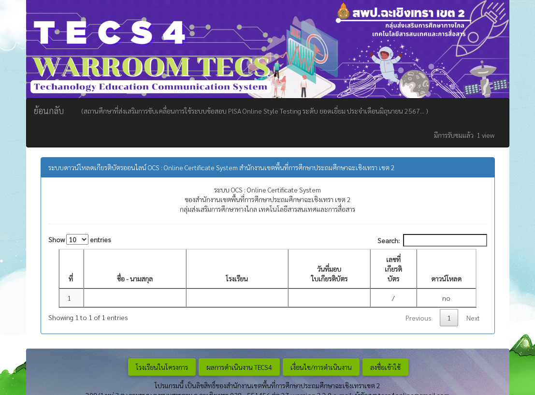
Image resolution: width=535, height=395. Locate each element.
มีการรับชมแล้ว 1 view (464, 135)
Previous (418, 317)
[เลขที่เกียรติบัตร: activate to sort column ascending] (393, 269)
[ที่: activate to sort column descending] (71, 269)
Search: (432, 240)
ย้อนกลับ (49, 110)
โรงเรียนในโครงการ (162, 367)
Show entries (79, 239)
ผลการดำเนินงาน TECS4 (239, 367)
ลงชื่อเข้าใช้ (385, 367)
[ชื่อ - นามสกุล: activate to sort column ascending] (135, 269)
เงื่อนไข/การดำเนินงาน (321, 367)
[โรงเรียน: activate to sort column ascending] (237, 269)
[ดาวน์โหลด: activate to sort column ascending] (446, 269)
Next (473, 317)
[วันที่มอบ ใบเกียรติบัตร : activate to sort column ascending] (329, 269)
